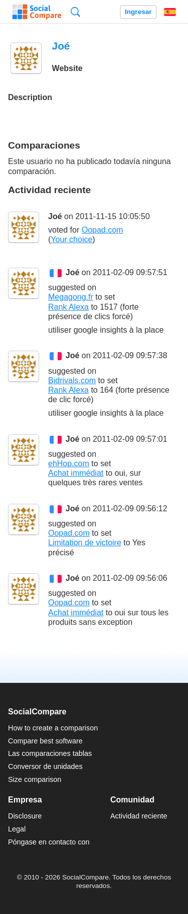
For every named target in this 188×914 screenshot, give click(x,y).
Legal (17, 829)
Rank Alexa (68, 307)
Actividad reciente (138, 816)
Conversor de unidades (45, 766)
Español (170, 12)
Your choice (71, 239)
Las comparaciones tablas (50, 753)
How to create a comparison (53, 728)
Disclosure (25, 816)
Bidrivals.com (72, 380)
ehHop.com (68, 463)
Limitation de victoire (84, 542)
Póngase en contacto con (48, 842)
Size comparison (34, 779)
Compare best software (45, 741)
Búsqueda (75, 12)
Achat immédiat (75, 473)
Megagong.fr (70, 297)
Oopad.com (102, 230)
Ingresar (138, 12)
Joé (55, 216)
